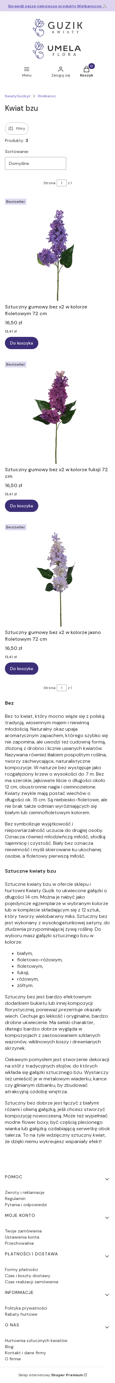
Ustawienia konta (22, 1237)
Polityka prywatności (26, 1308)
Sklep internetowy (50, 1375)
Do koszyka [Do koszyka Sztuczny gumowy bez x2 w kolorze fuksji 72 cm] (21, 506)
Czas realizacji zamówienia (31, 1281)
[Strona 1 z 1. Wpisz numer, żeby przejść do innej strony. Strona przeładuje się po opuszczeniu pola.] (62, 183)
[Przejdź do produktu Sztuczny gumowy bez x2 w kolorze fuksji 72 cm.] (57, 411)
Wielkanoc (47, 96)
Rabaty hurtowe (21, 1314)
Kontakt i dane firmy (25, 1352)
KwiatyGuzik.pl (17, 96)
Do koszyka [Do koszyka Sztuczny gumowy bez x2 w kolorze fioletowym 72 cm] (21, 343)
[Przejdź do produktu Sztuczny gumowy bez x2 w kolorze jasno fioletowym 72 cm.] (57, 574)
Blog (9, 1346)
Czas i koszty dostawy (27, 1275)
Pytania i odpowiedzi (26, 1204)
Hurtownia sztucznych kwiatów (36, 1340)
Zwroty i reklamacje (24, 1192)
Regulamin (15, 1198)
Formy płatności (21, 1269)
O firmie (13, 1359)
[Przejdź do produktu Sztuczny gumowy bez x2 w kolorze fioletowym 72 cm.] (57, 248)
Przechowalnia (19, 1243)
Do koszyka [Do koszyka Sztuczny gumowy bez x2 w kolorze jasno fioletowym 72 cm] (21, 668)
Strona (50, 183)
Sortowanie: (17, 151)
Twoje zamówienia (23, 1231)
